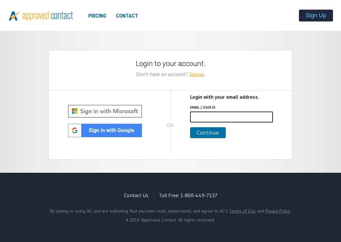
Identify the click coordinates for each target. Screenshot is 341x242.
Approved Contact (41, 16)
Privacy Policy (277, 211)
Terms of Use (242, 211)
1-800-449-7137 (198, 195)
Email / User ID (202, 107)
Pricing (97, 16)
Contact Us (136, 195)
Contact (127, 16)
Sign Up (316, 15)
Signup (196, 74)
